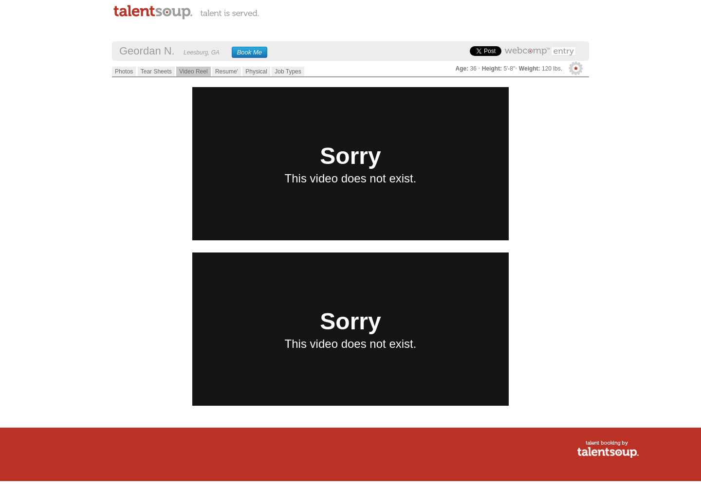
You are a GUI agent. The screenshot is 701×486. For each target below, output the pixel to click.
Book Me (249, 52)
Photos (124, 71)
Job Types (288, 71)
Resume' (226, 71)
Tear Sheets (156, 71)
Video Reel (193, 71)
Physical (256, 71)
